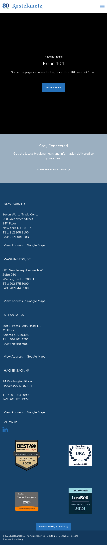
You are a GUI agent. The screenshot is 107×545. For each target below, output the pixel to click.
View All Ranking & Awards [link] (53, 526)
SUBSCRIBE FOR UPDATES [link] (53, 169)
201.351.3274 (19, 399)
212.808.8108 (19, 237)
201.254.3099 (19, 395)
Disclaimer (52, 535)
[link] (22, 6)
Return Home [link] (53, 87)
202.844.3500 (19, 288)
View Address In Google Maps (24, 245)
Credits (74, 535)
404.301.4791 (19, 339)
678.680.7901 (19, 344)
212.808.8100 (19, 232)
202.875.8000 (19, 284)
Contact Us (64, 535)
